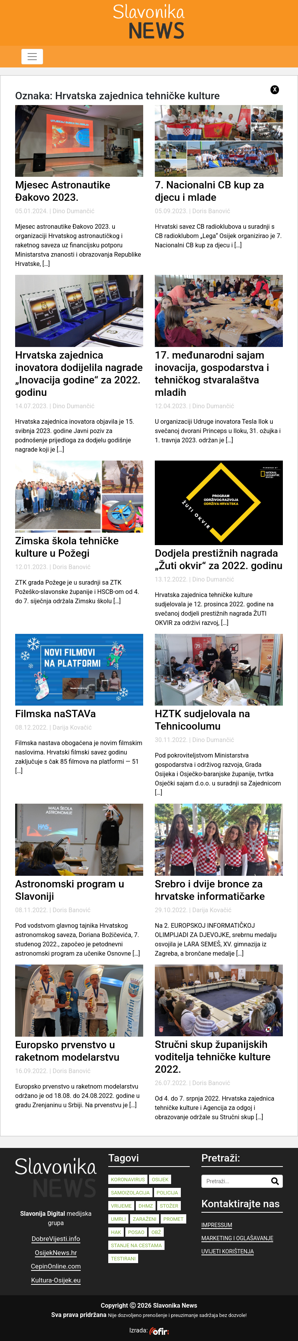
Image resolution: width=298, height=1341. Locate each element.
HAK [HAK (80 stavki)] (116, 1232)
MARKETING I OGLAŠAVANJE (237, 1238)
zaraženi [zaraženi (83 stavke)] (144, 1219)
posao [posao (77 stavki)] (136, 1232)
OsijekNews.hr (56, 1252)
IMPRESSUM (216, 1225)
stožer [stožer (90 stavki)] (169, 1206)
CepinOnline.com (56, 1266)
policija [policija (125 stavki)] (167, 1193)
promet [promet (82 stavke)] (173, 1219)
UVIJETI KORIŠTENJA (227, 1251)
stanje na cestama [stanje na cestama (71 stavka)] (136, 1245)
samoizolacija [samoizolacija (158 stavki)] (130, 1193)
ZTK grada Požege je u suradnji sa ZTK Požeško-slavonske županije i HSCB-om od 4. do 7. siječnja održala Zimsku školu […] (77, 592)
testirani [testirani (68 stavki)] (123, 1259)
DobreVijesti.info (55, 1239)
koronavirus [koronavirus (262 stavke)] (128, 1179)
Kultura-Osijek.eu (55, 1280)
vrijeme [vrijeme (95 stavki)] (121, 1206)
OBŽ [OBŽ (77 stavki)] (156, 1232)
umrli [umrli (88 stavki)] (118, 1219)
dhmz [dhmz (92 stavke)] (146, 1206)
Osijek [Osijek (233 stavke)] (160, 1179)
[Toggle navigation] (32, 56)
